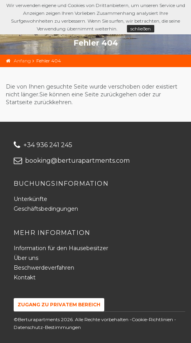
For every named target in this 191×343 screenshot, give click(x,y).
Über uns (26, 257)
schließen (140, 29)
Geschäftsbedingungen (46, 208)
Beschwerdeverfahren (44, 267)
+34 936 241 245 (43, 145)
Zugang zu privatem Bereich (59, 304)
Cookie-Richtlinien (152, 319)
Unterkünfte (30, 199)
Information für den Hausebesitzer (61, 248)
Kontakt (25, 277)
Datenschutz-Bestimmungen (47, 327)
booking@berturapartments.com (72, 160)
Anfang (22, 61)
